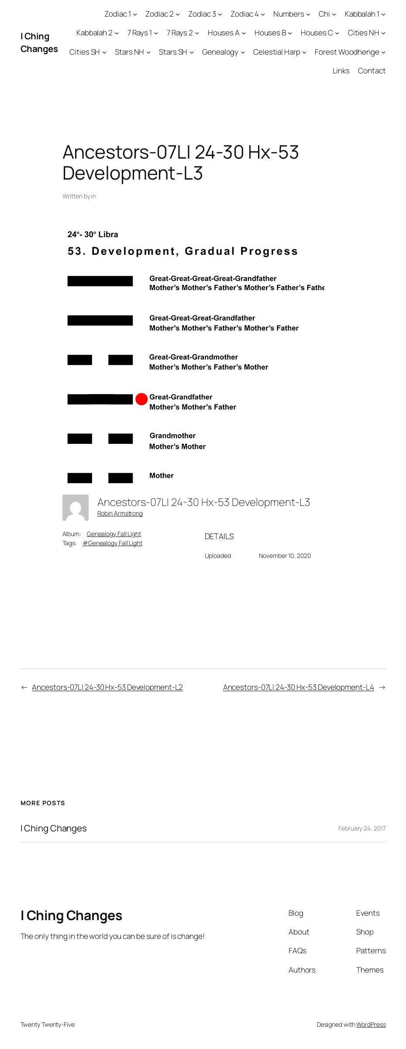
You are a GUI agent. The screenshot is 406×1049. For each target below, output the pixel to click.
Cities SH (84, 52)
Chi (324, 14)
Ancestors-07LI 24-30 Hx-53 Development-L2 (107, 687)
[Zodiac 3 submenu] (220, 14)
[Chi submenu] (334, 14)
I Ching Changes (39, 42)
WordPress (370, 1024)
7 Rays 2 (180, 33)
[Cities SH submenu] (104, 51)
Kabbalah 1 (362, 14)
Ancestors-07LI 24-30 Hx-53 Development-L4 (298, 687)
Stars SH (173, 52)
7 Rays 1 (139, 33)
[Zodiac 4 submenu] (263, 14)
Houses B (270, 33)
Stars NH (129, 52)
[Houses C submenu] (337, 33)
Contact (371, 71)
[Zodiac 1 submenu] (135, 14)
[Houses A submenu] (243, 33)
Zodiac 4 (244, 14)
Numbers (288, 14)
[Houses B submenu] (290, 33)
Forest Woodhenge (347, 52)
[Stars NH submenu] (148, 51)
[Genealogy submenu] (243, 51)
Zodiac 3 (202, 14)
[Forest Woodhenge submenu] (383, 51)
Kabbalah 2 (94, 33)
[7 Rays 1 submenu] (156, 33)
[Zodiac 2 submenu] (177, 14)
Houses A (224, 33)
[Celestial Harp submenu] (304, 51)
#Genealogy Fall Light (112, 543)
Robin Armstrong (120, 513)
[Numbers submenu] (308, 14)
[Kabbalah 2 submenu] (116, 33)
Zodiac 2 (159, 14)
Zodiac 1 (117, 14)
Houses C (317, 33)
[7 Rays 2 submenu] (197, 33)
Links (341, 71)
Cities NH (363, 33)
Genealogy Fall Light (114, 534)
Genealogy (220, 52)
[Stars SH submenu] (191, 51)
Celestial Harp (276, 52)
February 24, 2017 (361, 828)
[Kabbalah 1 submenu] (383, 14)
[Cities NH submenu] (383, 33)
